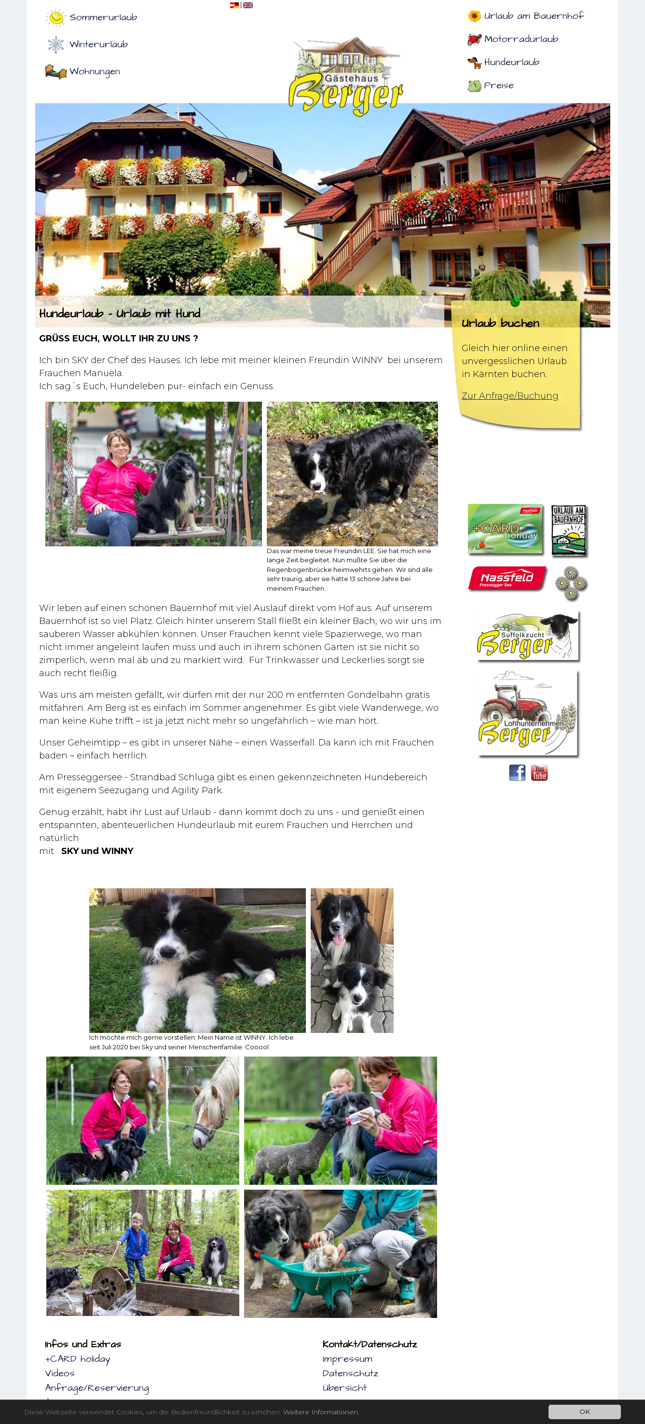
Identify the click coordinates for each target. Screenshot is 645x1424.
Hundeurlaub (511, 62)
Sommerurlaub (103, 17)
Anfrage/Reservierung (97, 1388)
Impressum (347, 1359)
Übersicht (345, 1388)
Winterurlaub (98, 44)
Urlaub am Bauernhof (534, 16)
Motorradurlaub (521, 39)
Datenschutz (350, 1373)
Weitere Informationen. (321, 1412)
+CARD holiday (77, 1359)
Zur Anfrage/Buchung (510, 396)
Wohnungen (94, 71)
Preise (499, 85)
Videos (60, 1373)
